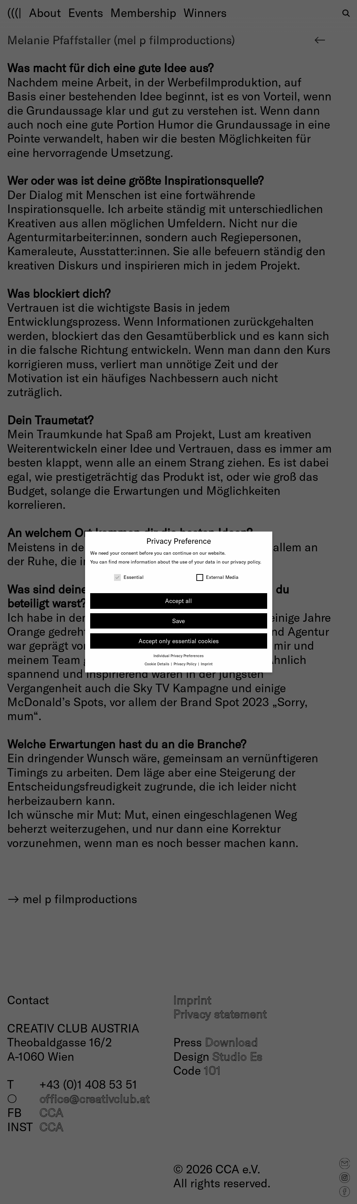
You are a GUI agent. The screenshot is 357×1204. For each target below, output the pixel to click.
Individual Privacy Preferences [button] (178, 655)
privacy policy (245, 562)
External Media (217, 577)
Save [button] (178, 620)
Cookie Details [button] (157, 664)
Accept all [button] (178, 600)
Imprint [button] (207, 664)
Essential (129, 577)
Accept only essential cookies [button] (179, 641)
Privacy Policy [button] (185, 664)
